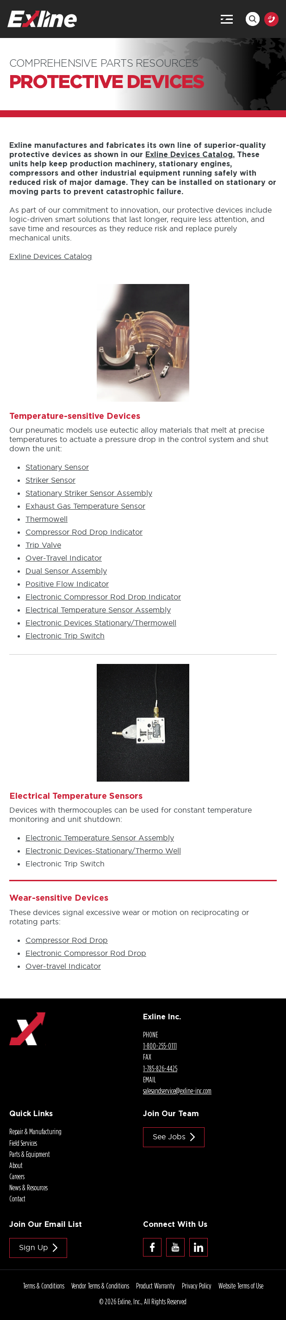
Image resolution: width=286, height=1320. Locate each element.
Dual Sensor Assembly (66, 570)
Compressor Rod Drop (66, 940)
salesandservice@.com (177, 1090)
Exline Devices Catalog (50, 256)
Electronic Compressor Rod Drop (85, 953)
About (16, 1165)
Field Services (23, 1143)
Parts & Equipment (29, 1154)
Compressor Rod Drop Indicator (84, 532)
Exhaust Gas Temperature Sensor (85, 506)
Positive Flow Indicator (67, 583)
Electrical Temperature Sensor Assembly (98, 609)
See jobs (169, 1136)
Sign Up (33, 1247)
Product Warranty (155, 1285)
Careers (17, 1176)
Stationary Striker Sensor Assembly (88, 493)
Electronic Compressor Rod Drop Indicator (103, 596)
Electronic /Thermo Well (103, 850)
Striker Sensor (50, 480)
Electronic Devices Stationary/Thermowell (100, 622)
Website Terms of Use (240, 1285)
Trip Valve (43, 544)
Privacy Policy (196, 1285)
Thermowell (46, 519)
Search (252, 19)
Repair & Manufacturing (35, 1131)
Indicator (63, 557)
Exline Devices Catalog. (190, 154)
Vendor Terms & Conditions (100, 1285)
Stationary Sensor (57, 467)
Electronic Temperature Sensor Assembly (99, 837)
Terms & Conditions (43, 1285)
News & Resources (28, 1187)
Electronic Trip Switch (65, 635)
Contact (17, 1198)
